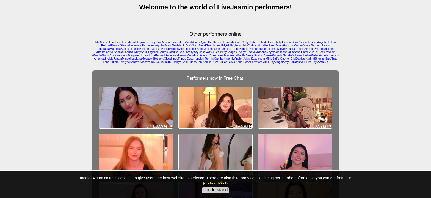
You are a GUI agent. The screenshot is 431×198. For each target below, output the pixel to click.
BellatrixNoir (297, 62)
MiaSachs (122, 48)
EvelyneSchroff (129, 62)
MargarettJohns (138, 55)
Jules (215, 52)
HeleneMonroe (139, 48)
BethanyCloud (162, 58)
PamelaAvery (150, 45)
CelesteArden (266, 42)
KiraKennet (215, 42)
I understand (215, 190)
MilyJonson (283, 42)
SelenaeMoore (258, 48)
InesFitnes (179, 58)
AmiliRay (269, 62)
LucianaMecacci (141, 58)
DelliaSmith (163, 62)
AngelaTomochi (329, 55)
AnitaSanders (118, 55)
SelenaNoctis (308, 42)
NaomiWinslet (233, 58)
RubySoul (140, 52)
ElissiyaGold (180, 62)
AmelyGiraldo (254, 55)
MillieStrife (272, 58)
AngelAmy (282, 62)
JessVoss (205, 52)
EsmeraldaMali (105, 48)
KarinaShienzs (315, 58)
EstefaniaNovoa (176, 55)
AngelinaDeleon (197, 55)
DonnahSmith (232, 42)
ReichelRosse (110, 45)
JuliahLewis (227, 62)
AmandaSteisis (103, 58)
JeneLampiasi (223, 48)
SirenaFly (310, 48)
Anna (239, 62)
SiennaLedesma (130, 45)
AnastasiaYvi (104, 52)
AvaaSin (322, 62)
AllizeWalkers (266, 45)
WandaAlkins (100, 55)
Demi (295, 42)
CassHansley (195, 58)
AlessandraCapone (287, 52)
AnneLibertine (118, 42)
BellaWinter (310, 55)
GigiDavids (298, 58)
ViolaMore (191, 42)
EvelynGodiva (246, 52)
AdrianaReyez (265, 52)
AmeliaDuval (211, 62)
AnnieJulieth (205, 48)
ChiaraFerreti (294, 48)
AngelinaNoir (187, 48)
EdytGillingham (231, 45)
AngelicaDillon (326, 42)
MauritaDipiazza (138, 42)
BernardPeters (320, 45)
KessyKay (192, 52)
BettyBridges (228, 52)
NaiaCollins (249, 45)
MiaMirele (101, 42)
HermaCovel (277, 48)
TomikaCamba (214, 58)
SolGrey (165, 45)
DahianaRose (326, 48)
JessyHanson (284, 45)
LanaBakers (111, 62)
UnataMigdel (122, 58)
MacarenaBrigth (234, 55)
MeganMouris (170, 48)
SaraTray (331, 58)
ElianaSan (195, 62)
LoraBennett (157, 55)
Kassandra (258, 58)
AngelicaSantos (157, 52)
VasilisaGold (176, 52)
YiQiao (202, 42)
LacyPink (155, 42)
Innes (216, 45)
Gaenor (285, 58)
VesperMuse (302, 45)
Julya (246, 58)
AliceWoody (147, 62)
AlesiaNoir (178, 45)
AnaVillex (192, 45)
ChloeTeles (216, 55)
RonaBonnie (241, 48)
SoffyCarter (249, 42)
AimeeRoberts (273, 55)
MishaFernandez (173, 42)
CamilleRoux (309, 52)
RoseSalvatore (253, 62)
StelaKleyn (205, 45)
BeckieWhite (327, 52)
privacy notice (215, 182)
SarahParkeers (293, 55)
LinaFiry (311, 62)
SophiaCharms (123, 52)
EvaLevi (155, 48)
